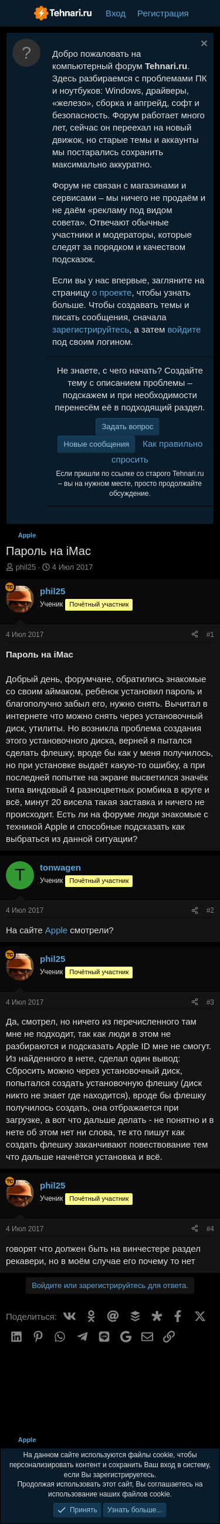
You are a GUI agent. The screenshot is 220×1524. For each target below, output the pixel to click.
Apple (56, 930)
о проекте (111, 292)
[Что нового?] (206, 13)
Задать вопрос (128, 426)
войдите (184, 329)
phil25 (26, 567)
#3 (210, 1002)
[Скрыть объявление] (203, 45)
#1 (210, 635)
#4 (210, 1229)
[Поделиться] (194, 635)
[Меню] (16, 13)
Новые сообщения (97, 444)
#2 (210, 910)
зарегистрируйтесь (90, 329)
